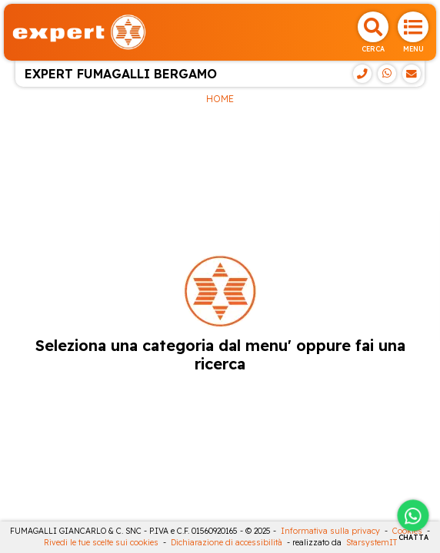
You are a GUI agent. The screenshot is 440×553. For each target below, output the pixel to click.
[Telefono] (362, 74)
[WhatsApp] (387, 74)
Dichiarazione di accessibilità (226, 543)
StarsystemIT (371, 543)
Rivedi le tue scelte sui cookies (101, 543)
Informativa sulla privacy (330, 531)
